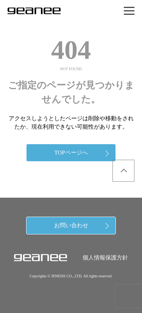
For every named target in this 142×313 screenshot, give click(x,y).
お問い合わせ (71, 225)
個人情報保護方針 (105, 258)
